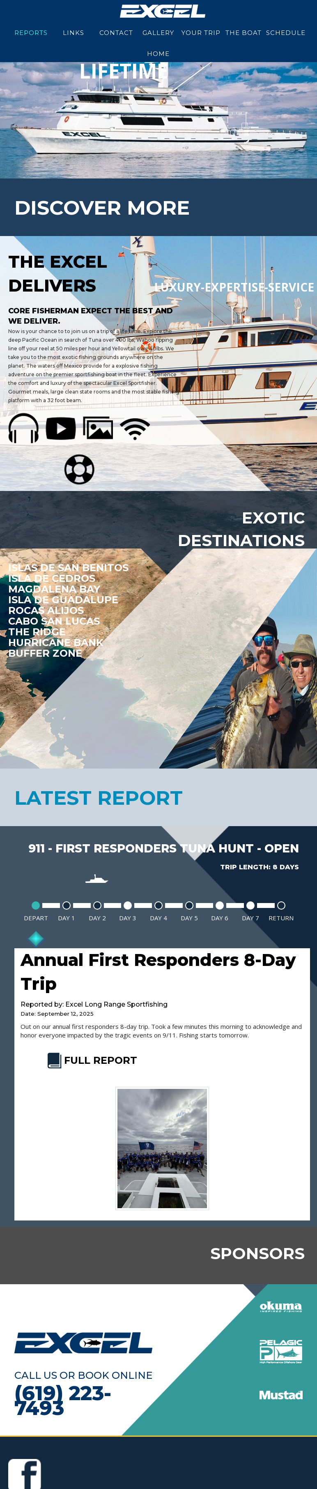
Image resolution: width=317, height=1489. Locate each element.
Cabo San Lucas (54, 621)
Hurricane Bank (55, 643)
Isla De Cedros (51, 579)
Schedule (286, 33)
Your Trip (201, 33)
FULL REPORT (91, 1060)
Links (73, 33)
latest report (98, 798)
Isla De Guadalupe (62, 600)
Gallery (158, 33)
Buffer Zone (44, 653)
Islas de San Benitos (68, 568)
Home (158, 54)
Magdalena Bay (54, 589)
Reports (31, 33)
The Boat (243, 33)
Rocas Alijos (45, 611)
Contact (116, 33)
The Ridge (36, 632)
